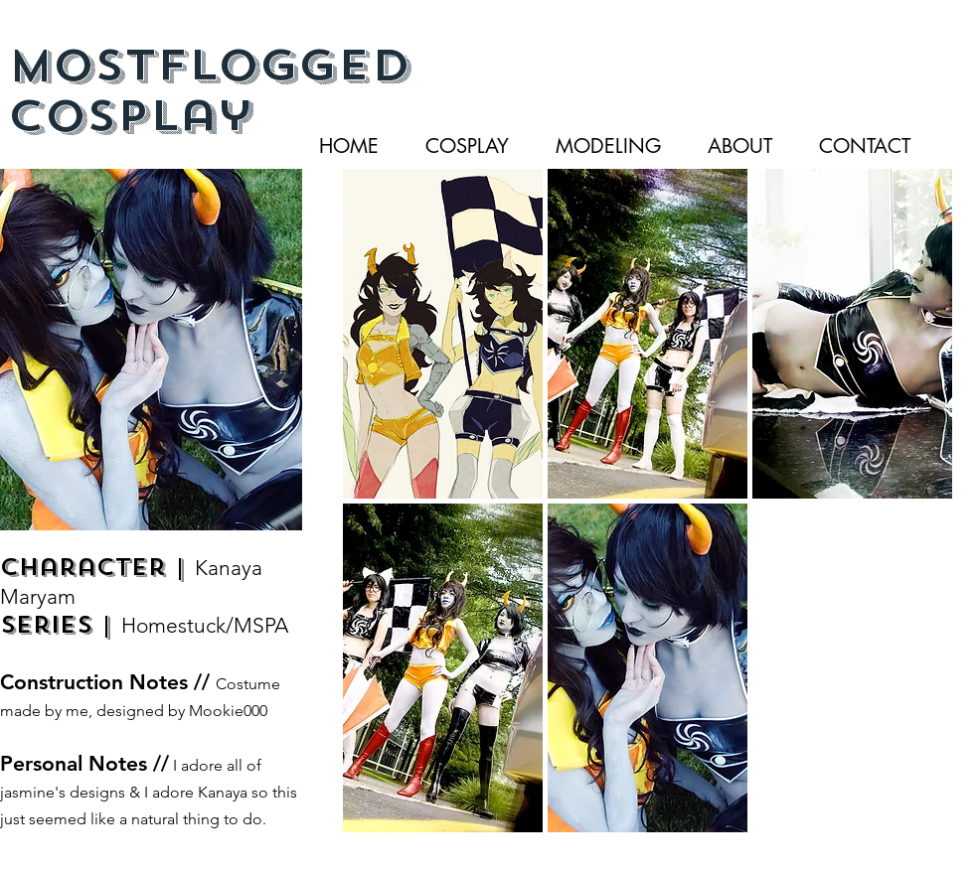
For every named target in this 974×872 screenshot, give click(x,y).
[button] (443, 334)
